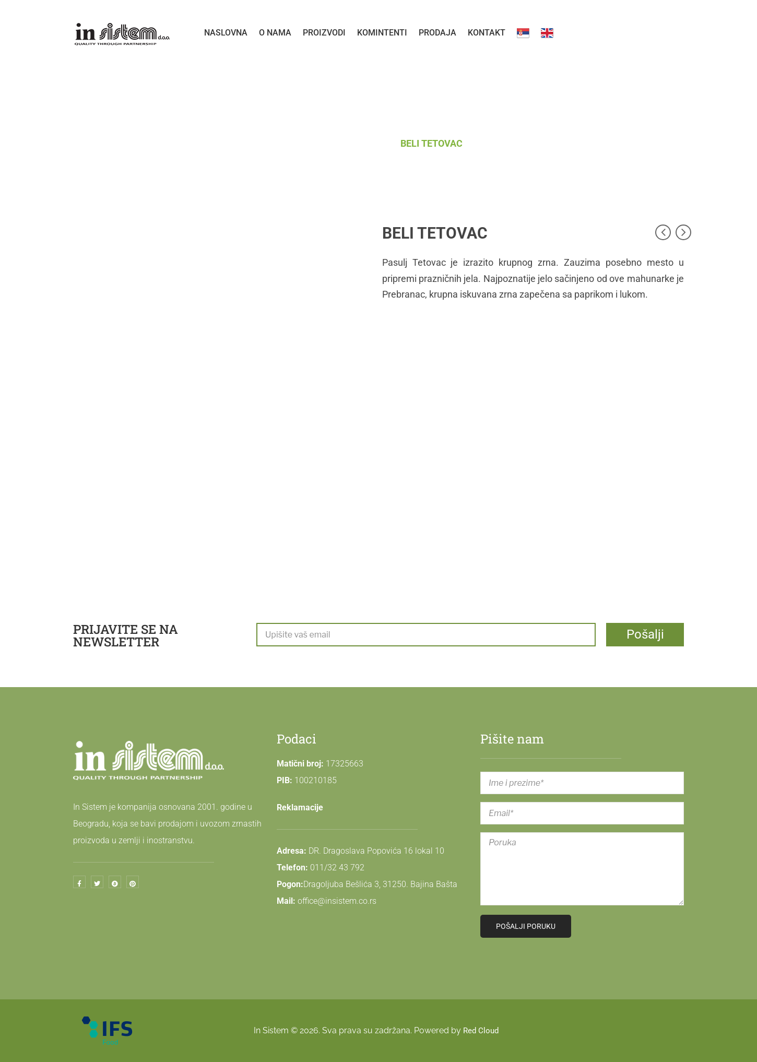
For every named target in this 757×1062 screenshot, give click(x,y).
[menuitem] (226, 33)
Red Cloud (481, 1030)
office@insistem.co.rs (337, 901)
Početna (316, 143)
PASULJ (369, 143)
